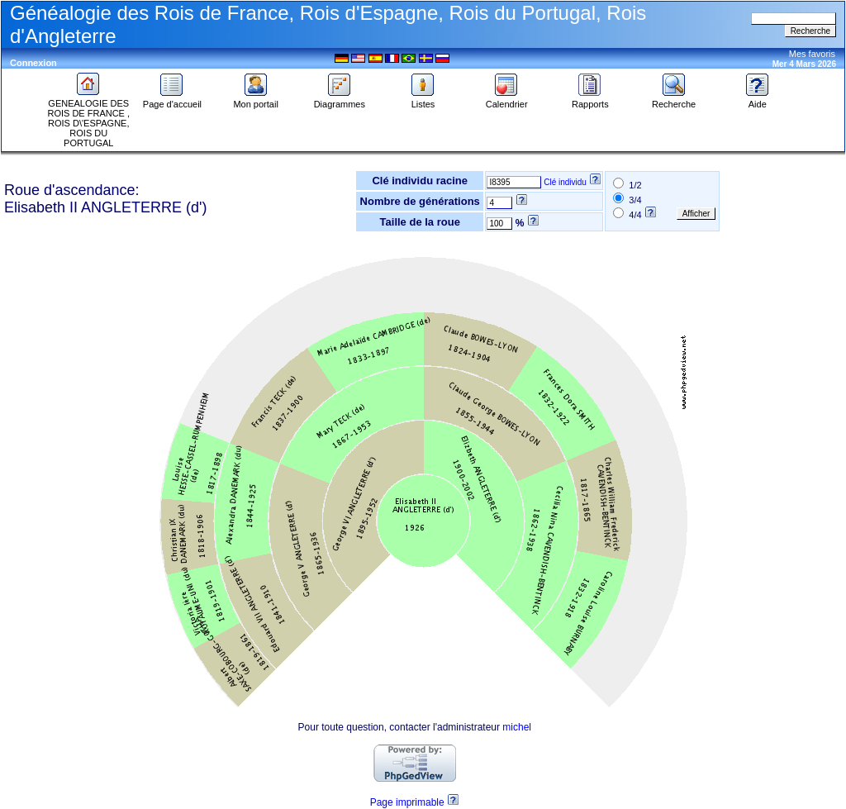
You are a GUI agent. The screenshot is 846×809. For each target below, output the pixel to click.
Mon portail (255, 100)
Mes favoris (812, 54)
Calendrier (507, 100)
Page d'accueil (172, 100)
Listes (423, 100)
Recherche (674, 100)
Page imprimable (407, 802)
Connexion (33, 63)
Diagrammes (339, 100)
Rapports (590, 100)
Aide (757, 100)
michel (516, 727)
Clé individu (565, 182)
